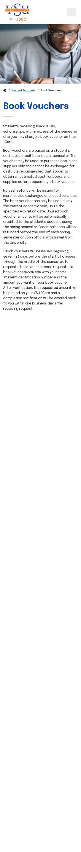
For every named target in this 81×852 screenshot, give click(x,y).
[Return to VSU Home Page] (4, 90)
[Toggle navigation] (71, 12)
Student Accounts (23, 90)
